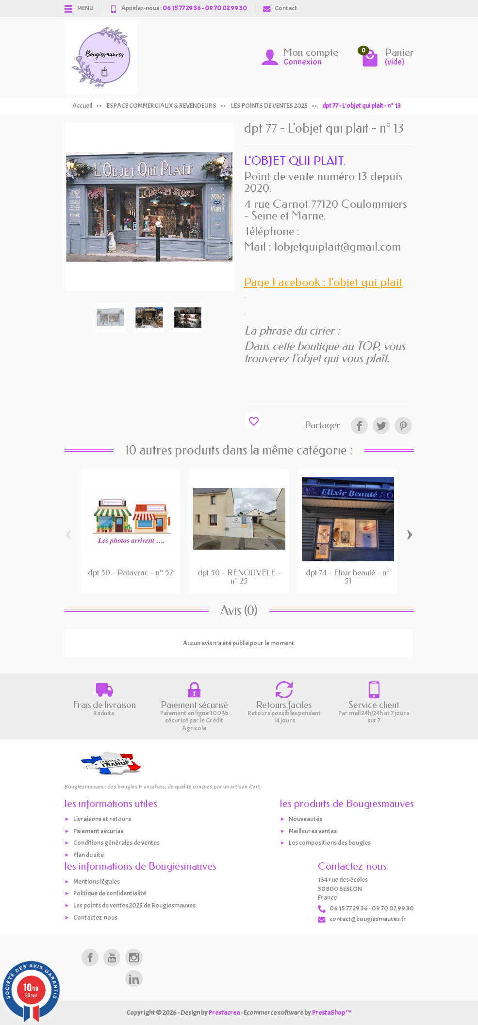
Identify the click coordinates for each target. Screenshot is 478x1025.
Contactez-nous (95, 917)
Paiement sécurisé (98, 831)
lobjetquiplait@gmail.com (337, 246)
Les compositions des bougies (330, 843)
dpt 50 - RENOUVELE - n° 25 (239, 577)
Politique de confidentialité (109, 894)
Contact (280, 8)
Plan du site (88, 855)
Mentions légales (96, 881)
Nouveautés (305, 819)
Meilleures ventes (313, 831)
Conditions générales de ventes (116, 843)
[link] (359, 425)
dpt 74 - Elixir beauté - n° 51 (348, 577)
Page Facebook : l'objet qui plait (323, 282)
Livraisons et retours (102, 819)
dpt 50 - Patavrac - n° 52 (130, 572)
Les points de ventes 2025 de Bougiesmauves (134, 905)
